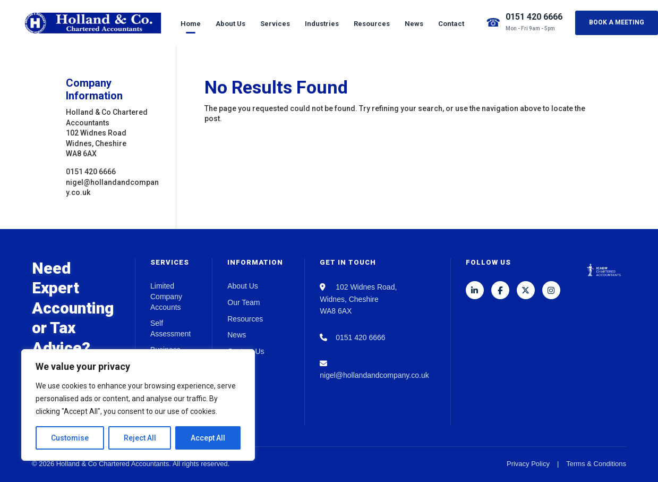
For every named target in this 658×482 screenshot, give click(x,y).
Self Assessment (170, 328)
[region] (138, 405)
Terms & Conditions (596, 464)
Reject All (140, 438)
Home (191, 24)
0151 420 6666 (534, 17)
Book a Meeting (616, 22)
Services (275, 24)
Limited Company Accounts (166, 296)
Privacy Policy (528, 464)
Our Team (243, 302)
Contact (451, 24)
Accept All (208, 438)
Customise (70, 438)
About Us (230, 24)
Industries (322, 24)
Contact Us (245, 351)
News (414, 24)
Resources (372, 24)
